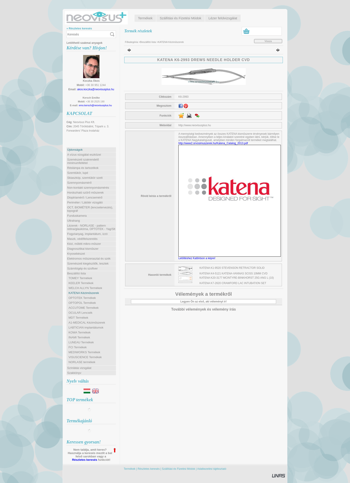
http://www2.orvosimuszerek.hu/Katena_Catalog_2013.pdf (213, 143)
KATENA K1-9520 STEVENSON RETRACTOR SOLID (232, 267)
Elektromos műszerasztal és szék (89, 258)
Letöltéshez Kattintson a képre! (197, 258)
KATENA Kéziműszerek (84, 293)
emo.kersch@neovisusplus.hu (95, 105)
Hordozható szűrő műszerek (85, 192)
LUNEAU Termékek (81, 342)
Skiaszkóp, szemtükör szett (85, 177)
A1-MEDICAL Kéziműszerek (87, 322)
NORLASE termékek (82, 362)
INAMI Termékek (79, 337)
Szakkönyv (74, 373)
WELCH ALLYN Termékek (85, 288)
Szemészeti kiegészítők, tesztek (88, 263)
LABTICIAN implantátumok (86, 327)
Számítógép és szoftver (82, 268)
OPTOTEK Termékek (82, 298)
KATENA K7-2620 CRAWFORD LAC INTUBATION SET (232, 283)
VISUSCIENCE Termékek (85, 357)
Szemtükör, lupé (77, 172)
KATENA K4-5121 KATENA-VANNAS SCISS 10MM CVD (233, 273)
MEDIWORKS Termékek (84, 352)
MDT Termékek (78, 317)
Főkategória (131, 42)
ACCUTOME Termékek (84, 307)
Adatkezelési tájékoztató (211, 468)
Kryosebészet (76, 253)
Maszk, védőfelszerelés (82, 238)
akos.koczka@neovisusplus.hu (95, 89)
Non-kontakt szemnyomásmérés (88, 187)
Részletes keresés (84, 459)
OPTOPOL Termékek (82, 302)
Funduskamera (77, 215)
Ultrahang (73, 220)
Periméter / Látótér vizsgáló (85, 202)
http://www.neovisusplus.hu (194, 125)
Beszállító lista (148, 42)
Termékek (129, 468)
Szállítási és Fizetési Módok (178, 468)
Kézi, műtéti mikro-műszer (84, 243)
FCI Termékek (78, 347)
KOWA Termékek (80, 332)
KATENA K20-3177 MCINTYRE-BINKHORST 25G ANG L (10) (236, 277)
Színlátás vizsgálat (79, 368)
